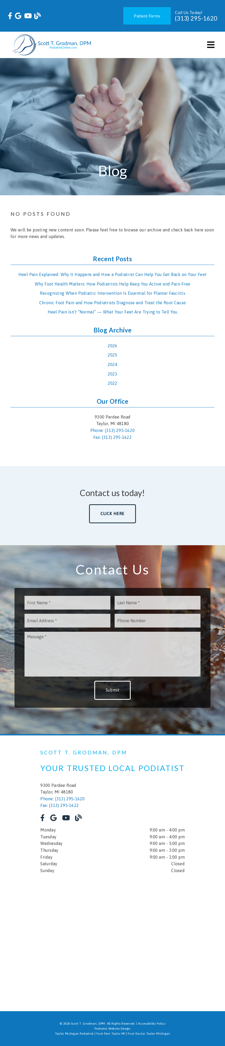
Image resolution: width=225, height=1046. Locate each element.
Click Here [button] (112, 513)
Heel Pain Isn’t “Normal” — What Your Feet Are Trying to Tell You (113, 312)
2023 (113, 374)
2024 (113, 364)
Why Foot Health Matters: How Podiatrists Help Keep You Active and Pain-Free (112, 284)
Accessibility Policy (151, 1023)
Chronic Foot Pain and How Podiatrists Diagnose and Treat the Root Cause (112, 302)
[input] (67, 603)
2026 (113, 345)
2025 (113, 355)
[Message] (112, 654)
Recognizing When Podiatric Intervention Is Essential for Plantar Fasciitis (112, 293)
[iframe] (112, 938)
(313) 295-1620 (196, 18)
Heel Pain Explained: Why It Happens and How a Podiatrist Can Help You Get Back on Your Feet (112, 274)
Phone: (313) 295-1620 (112, 430)
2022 (113, 383)
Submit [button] (113, 690)
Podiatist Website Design (113, 1028)
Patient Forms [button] (147, 15)
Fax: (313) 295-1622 (112, 437)
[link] (10, 16)
